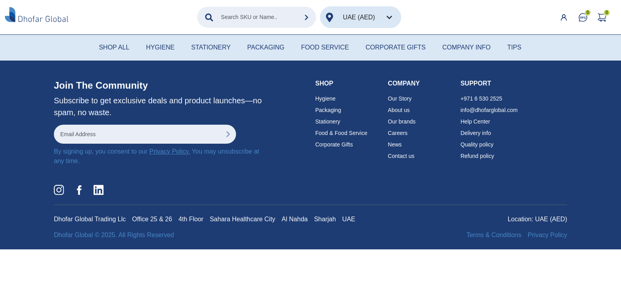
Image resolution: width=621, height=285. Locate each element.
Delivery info (476, 133)
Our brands (401, 121)
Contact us (401, 156)
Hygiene (325, 98)
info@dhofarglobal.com (489, 110)
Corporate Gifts (334, 144)
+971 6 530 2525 (482, 98)
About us (399, 110)
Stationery (327, 121)
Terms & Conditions (494, 235)
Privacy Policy (547, 235)
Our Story (399, 98)
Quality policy (477, 144)
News (395, 144)
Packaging (328, 110)
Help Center (475, 121)
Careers (398, 133)
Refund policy (477, 156)
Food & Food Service (341, 133)
